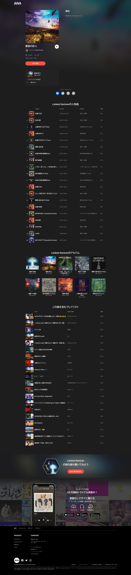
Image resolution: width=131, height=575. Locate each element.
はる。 (68, 416)
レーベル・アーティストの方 (36, 551)
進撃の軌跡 (83, 133)
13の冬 (37, 233)
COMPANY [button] (35, 535)
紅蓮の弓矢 (38, 113)
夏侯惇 (69, 329)
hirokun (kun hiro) (71, 316)
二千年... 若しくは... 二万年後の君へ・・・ (47, 167)
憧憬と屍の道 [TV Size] (42, 200)
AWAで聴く (35, 63)
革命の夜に (38, 227)
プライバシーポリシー (83, 564)
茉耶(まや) (70, 409)
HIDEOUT (37, 409)
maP (68, 396)
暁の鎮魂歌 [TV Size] (41, 173)
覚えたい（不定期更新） (41, 389)
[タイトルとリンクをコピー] (68, 93)
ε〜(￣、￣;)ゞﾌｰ (39, 376)
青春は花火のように (99, 293)
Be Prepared (38, 423)
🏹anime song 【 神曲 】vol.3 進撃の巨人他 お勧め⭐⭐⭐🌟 (53, 323)
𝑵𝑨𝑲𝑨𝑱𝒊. (69, 443)
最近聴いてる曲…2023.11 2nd (43, 443)
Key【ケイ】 (70, 389)
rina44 (69, 356)
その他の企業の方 (35, 554)
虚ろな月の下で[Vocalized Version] (46, 240)
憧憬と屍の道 (39, 147)
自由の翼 (38, 120)
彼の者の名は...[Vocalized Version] (46, 213)
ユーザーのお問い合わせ (36, 547)
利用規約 (74, 564)
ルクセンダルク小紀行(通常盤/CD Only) (90, 213)
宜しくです (70, 376)
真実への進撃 (83, 147)
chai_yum (69, 369)
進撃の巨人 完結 (39, 429)
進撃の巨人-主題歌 (40, 356)
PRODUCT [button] (18, 535)
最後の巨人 (37, 73)
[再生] (57, 47)
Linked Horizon (39, 50)
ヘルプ (15, 547)
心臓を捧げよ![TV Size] (42, 127)
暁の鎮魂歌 (38, 160)
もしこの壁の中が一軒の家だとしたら (46, 193)
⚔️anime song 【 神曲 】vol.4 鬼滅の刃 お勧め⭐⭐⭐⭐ (52, 343)
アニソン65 (37, 329)
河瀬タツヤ (70, 436)
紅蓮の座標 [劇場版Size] (42, 153)
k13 (68, 429)
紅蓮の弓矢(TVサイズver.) (43, 140)
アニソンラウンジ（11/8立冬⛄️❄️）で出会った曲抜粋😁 (50, 403)
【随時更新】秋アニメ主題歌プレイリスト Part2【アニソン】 (50, 436)
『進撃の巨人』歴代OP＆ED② (43, 383)
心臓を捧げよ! (39, 133)
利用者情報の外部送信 (97, 564)
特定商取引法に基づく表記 (111, 564)
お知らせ (16, 544)
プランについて (18, 542)
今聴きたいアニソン (40, 363)
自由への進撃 (83, 113)
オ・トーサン (70, 403)
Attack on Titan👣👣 (40, 369)
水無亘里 (69, 363)
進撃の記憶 (32, 271)
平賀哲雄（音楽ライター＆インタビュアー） (77, 383)
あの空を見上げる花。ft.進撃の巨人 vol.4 (46, 416)
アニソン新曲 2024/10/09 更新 (43, 349)
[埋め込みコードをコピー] (73, 93)
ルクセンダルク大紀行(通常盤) (87, 240)
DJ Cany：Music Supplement (43, 396)
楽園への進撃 (83, 160)
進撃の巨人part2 (39, 336)
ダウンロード (17, 539)
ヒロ (68, 336)
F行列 (68, 349)
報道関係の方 (34, 549)
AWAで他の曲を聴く (76, 471)
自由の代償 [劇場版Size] (42, 180)
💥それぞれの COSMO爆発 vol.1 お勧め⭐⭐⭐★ (50, 316)
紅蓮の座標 (38, 207)
